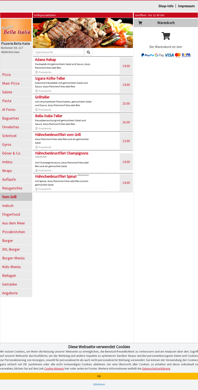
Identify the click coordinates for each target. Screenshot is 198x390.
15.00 (126, 103)
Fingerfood (11, 214)
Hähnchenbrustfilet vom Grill (58, 134)
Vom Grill (9, 196)
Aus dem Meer (13, 223)
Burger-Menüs (13, 258)
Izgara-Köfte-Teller (50, 78)
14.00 (126, 66)
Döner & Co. (11, 153)
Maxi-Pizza (10, 83)
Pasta (6, 100)
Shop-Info (166, 6)
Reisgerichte (12, 188)
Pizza (6, 74)
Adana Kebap (45, 59)
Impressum (186, 6)
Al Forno (8, 109)
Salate (7, 92)
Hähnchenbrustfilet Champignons (61, 153)
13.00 (126, 141)
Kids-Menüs (11, 266)
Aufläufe (9, 179)
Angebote (10, 292)
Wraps (7, 170)
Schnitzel (9, 135)
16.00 (126, 122)
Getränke (9, 284)
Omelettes (10, 126)
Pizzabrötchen (13, 231)
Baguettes (10, 118)
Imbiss (7, 161)
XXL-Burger (11, 249)
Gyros (6, 144)
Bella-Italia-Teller (48, 115)
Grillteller (42, 97)
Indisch (7, 205)
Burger (7, 240)
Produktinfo (43, 72)
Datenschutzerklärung (156, 368)
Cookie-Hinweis (54, 368)
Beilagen (9, 275)
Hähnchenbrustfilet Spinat (56, 176)
